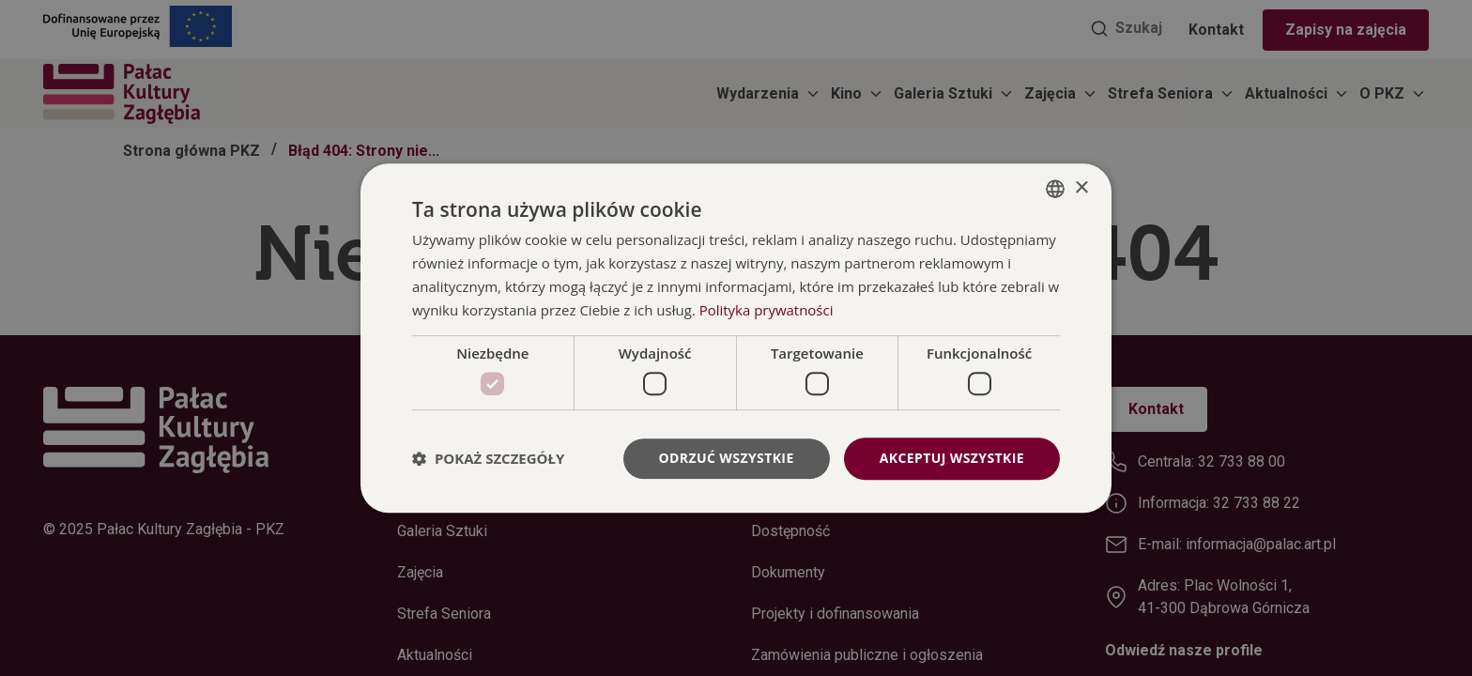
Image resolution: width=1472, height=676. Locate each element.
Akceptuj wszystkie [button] (952, 458)
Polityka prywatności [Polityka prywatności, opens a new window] (766, 309)
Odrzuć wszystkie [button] (726, 458)
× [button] (1081, 188)
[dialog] (736, 338)
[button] (488, 458)
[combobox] (1055, 188)
